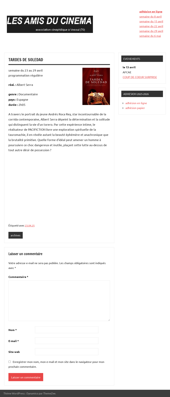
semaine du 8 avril (150, 16)
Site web (14, 352)
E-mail (13, 341)
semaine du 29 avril (151, 31)
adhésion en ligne (150, 11)
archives (15, 235)
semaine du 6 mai (150, 35)
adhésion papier (135, 107)
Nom (12, 330)
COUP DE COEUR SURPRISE (140, 77)
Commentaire (18, 277)
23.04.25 (30, 225)
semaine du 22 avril (151, 26)
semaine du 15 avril (151, 21)
